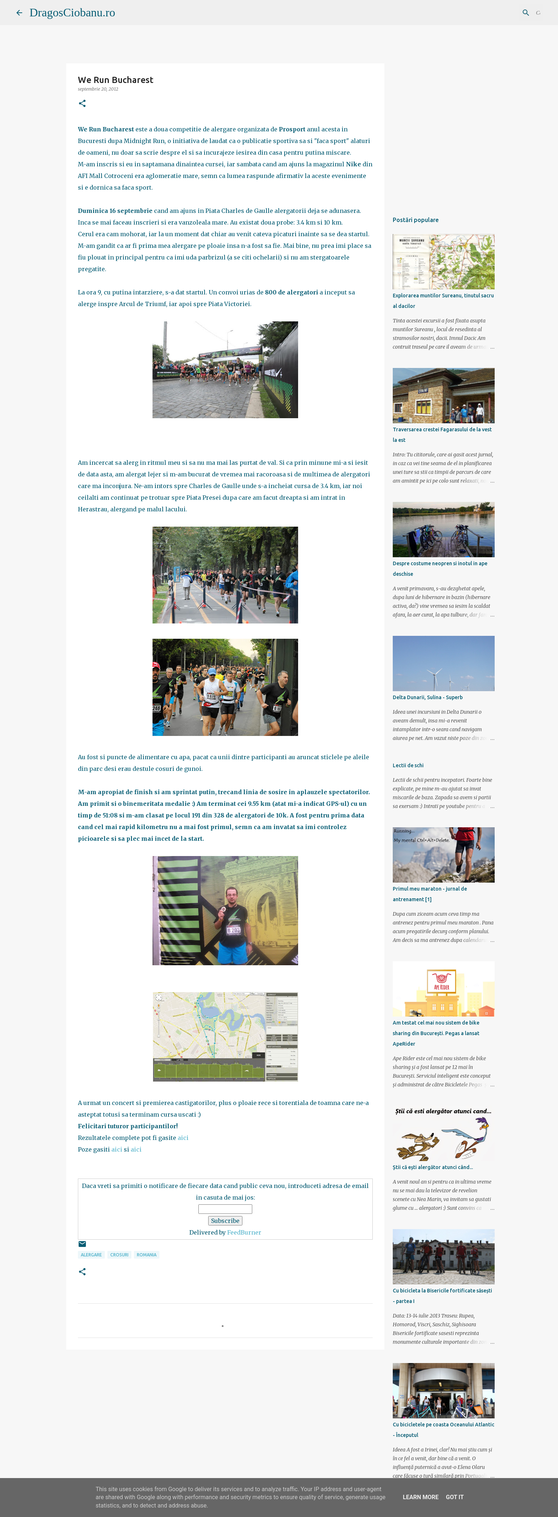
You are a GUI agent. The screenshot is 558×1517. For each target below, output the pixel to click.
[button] (82, 104)
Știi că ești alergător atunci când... (433, 1167)
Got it (455, 1497)
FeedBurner (244, 1232)
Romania (147, 1254)
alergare (91, 1254)
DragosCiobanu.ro (72, 12)
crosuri (119, 1254)
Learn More (421, 1497)
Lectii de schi (408, 765)
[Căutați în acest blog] (505, 12)
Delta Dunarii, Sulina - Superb (428, 697)
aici (183, 1137)
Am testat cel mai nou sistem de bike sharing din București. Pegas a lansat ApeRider (436, 1033)
